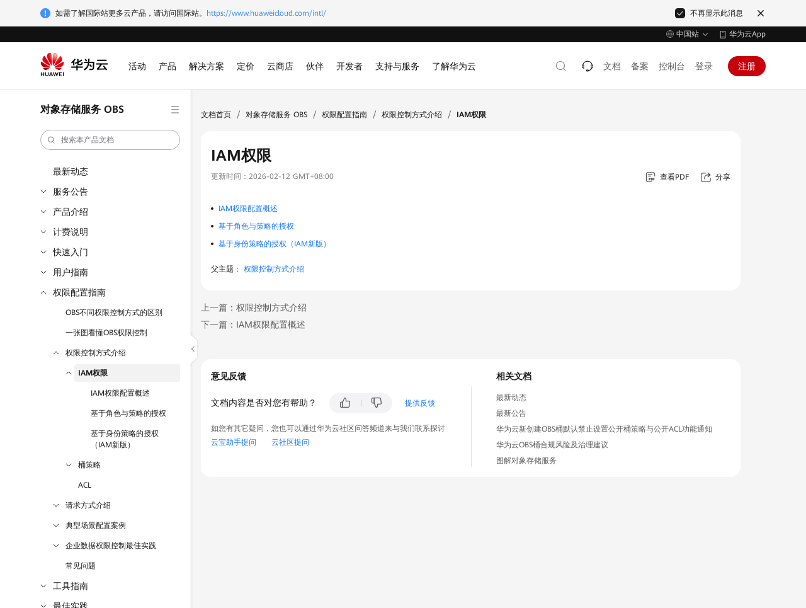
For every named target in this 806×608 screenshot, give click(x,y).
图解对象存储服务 (526, 460)
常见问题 (80, 565)
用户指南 (70, 272)
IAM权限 (93, 373)
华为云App (747, 34)
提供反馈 (420, 403)
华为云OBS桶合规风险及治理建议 (552, 444)
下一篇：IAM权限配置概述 (253, 324)
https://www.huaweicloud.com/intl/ (266, 13)
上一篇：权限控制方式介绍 (254, 307)
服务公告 (70, 191)
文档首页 (216, 114)
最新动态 (70, 171)
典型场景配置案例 (95, 525)
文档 (612, 66)
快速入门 (70, 252)
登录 (704, 66)
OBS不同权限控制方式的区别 (113, 312)
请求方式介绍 (88, 505)
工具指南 (70, 586)
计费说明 (70, 232)
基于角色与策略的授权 (128, 413)
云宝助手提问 (233, 442)
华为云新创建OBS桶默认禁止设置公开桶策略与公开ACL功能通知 (604, 429)
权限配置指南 (79, 292)
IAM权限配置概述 (120, 393)
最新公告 (511, 413)
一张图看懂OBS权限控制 (106, 332)
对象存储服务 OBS (276, 114)
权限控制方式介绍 (95, 352)
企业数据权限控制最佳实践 (110, 545)
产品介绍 (70, 212)
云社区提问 (290, 442)
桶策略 (89, 465)
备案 (640, 66)
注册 (747, 66)
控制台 (672, 66)
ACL (84, 485)
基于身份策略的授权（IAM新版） (125, 439)
